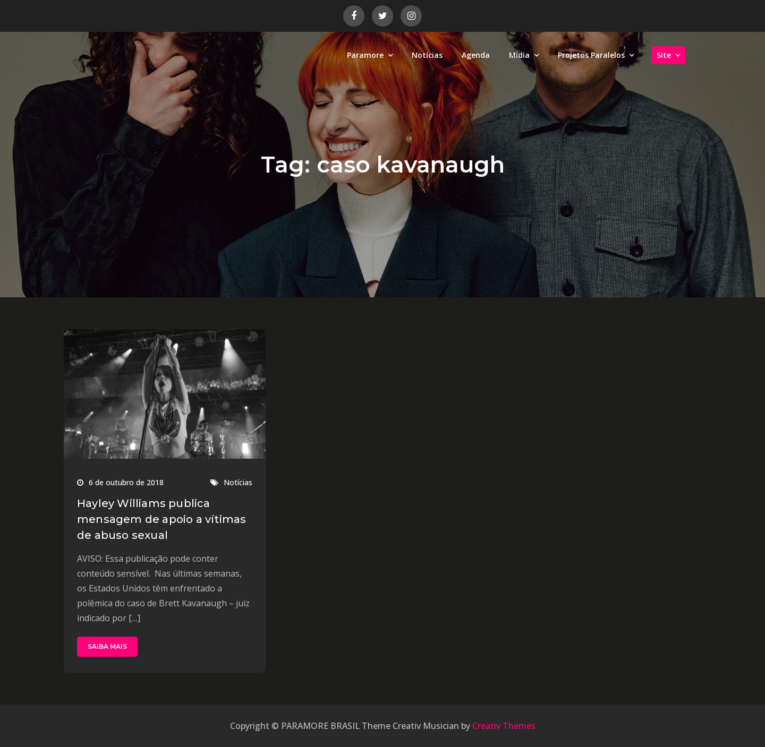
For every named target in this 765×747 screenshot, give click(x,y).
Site (664, 55)
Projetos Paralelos (591, 55)
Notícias (427, 55)
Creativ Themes (504, 726)
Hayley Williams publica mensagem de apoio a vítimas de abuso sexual (161, 519)
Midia (519, 55)
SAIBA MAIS (107, 646)
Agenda (476, 55)
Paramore (365, 55)
